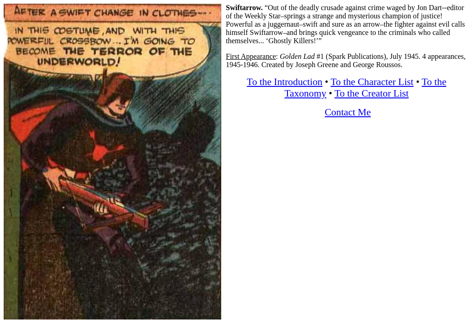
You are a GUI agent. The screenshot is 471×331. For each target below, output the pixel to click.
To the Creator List (371, 93)
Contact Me (348, 112)
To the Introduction (284, 81)
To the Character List (372, 81)
